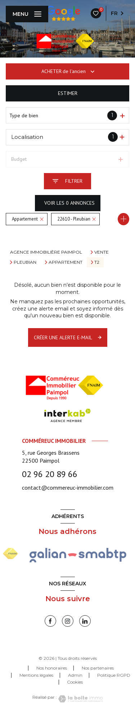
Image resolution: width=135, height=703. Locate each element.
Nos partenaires (98, 668)
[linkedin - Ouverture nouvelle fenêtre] (85, 621)
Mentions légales (36, 675)
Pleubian (25, 262)
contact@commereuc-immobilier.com (67, 487)
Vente (101, 252)
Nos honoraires (51, 668)
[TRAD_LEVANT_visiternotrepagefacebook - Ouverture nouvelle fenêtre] (50, 621)
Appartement (65, 262)
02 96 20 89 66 (49, 474)
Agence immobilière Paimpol (46, 252)
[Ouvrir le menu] (27, 14)
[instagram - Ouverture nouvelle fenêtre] (67, 621)
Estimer (67, 93)
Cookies (75, 682)
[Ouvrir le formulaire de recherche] (67, 181)
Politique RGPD (113, 675)
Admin (75, 675)
